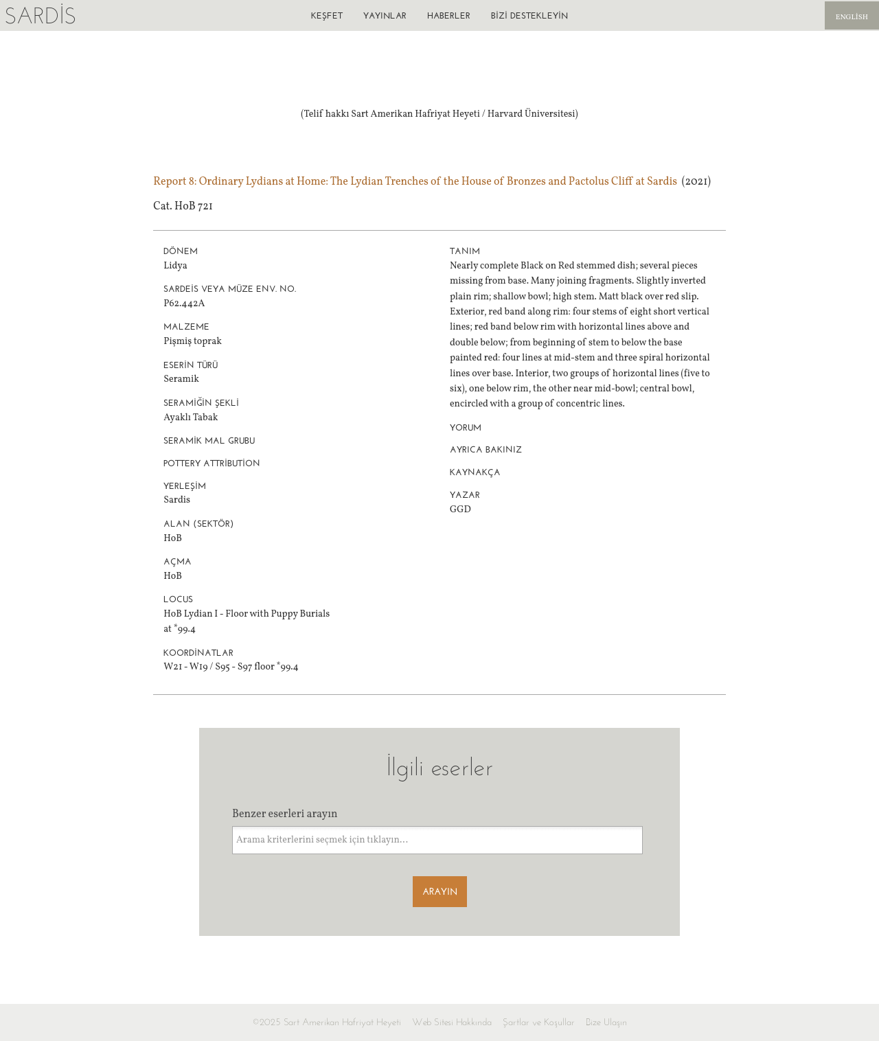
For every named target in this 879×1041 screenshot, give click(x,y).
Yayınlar (385, 15)
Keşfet (327, 15)
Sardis (40, 15)
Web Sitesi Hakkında (452, 1022)
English (852, 17)
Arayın (439, 891)
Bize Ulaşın (606, 1022)
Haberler (448, 15)
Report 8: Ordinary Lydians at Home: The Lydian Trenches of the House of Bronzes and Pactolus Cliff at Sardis (415, 182)
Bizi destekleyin (529, 15)
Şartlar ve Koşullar (539, 1022)
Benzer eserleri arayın (285, 814)
